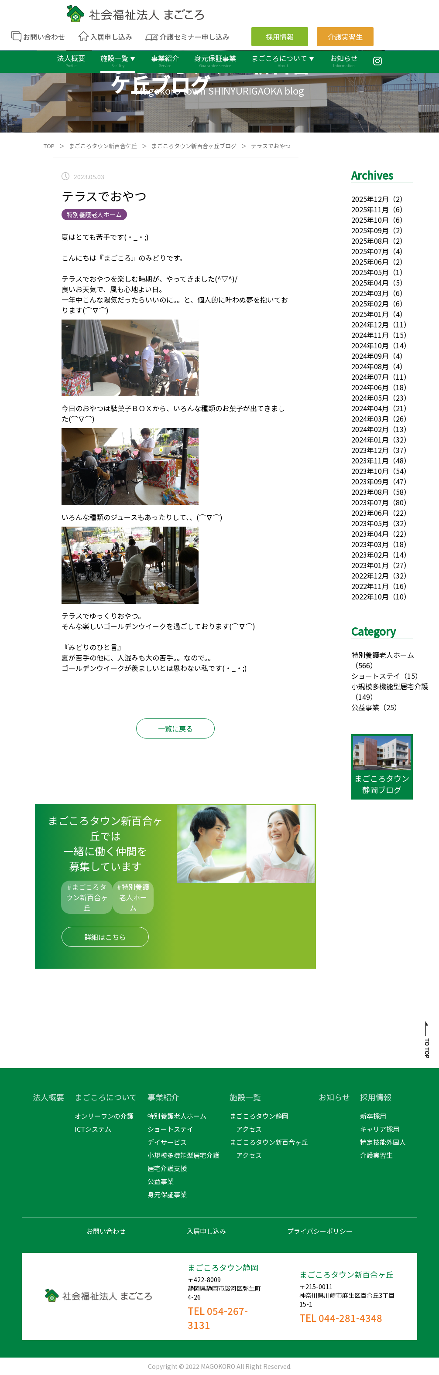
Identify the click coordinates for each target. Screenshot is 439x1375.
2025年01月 (370, 314)
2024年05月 (370, 397)
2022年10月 (370, 596)
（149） (364, 696)
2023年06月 (370, 512)
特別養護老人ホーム (382, 655)
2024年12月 (370, 324)
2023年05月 (370, 523)
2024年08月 (370, 366)
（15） (411, 675)
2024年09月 (370, 356)
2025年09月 (370, 230)
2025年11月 (370, 209)
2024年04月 (370, 408)
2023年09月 (370, 481)
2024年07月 (370, 376)
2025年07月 (370, 251)
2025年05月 (370, 272)
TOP (49, 146)
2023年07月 (370, 502)
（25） (390, 707)
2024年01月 (370, 439)
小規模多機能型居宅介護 (389, 686)
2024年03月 (370, 418)
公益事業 (365, 707)
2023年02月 (370, 554)
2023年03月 (370, 544)
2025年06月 (370, 261)
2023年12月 (370, 450)
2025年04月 (370, 282)
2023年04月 (370, 533)
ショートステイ (375, 675)
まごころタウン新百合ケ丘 (103, 146)
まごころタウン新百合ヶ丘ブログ (194, 146)
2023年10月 (370, 471)
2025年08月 (370, 240)
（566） (364, 665)
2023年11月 (370, 460)
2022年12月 (370, 575)
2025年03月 (370, 293)
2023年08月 (370, 492)
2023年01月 (370, 565)
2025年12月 (370, 199)
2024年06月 (370, 387)
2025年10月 (370, 219)
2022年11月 (370, 586)
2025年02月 (370, 303)
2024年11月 (370, 335)
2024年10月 (370, 345)
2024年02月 (370, 429)
